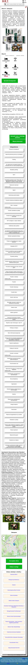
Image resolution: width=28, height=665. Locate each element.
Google (23, 658)
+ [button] (3, 537)
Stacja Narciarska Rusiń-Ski (13, 647)
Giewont (13, 584)
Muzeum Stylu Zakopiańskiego (14, 626)
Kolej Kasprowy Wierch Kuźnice (14, 590)
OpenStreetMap (23, 556)
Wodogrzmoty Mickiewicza (14, 579)
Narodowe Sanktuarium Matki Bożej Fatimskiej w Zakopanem (14, 606)
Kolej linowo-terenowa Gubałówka (14, 632)
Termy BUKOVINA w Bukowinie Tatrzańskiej (14, 637)
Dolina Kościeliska (13, 595)
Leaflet (17, 556)
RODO (8, 663)
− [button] (3, 539)
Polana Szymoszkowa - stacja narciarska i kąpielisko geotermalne (13, 622)
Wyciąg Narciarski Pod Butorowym (14, 611)
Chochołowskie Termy (13, 642)
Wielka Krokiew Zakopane (14, 600)
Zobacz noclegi (14, 566)
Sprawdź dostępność (10, 80)
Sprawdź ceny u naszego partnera (17, 137)
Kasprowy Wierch (13, 574)
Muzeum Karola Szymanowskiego (14, 616)
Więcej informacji (17, 141)
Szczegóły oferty (14, 561)
